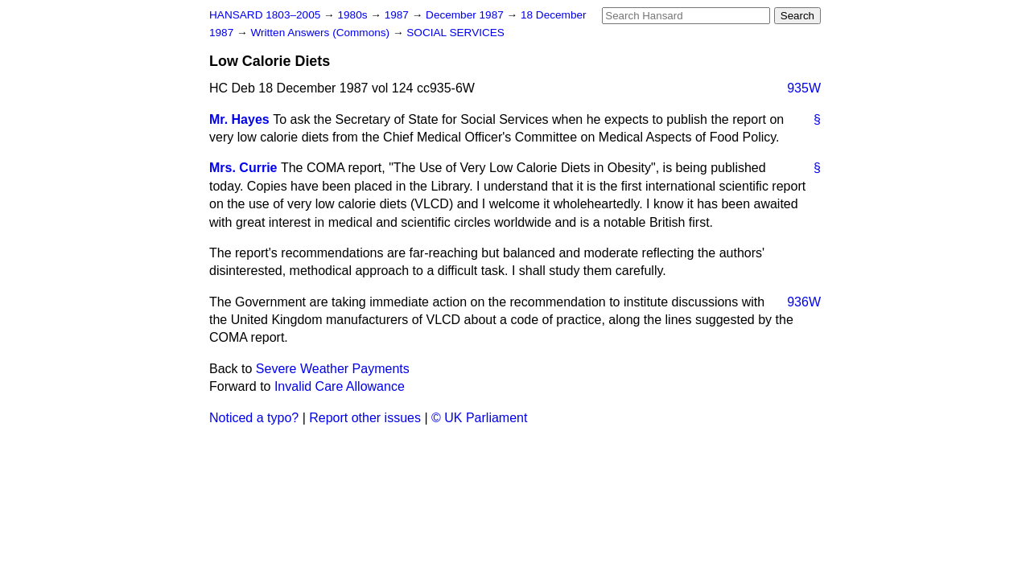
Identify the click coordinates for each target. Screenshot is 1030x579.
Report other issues (365, 418)
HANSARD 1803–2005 (264, 15)
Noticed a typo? (254, 418)
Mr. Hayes (239, 119)
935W (804, 88)
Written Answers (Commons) (321, 33)
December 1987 (466, 15)
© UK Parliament (479, 418)
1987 (398, 15)
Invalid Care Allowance (339, 386)
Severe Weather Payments (333, 369)
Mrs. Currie (243, 168)
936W (804, 302)
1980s (353, 15)
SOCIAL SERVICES (455, 33)
